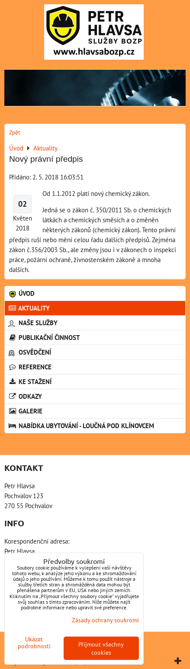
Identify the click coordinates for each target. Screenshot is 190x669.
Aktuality (29, 308)
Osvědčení (29, 352)
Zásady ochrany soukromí (105, 620)
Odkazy (25, 396)
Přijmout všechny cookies (101, 648)
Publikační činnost (44, 337)
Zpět (14, 132)
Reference (30, 366)
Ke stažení (30, 381)
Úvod (21, 293)
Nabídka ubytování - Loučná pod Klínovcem (81, 425)
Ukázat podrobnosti (34, 643)
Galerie (25, 411)
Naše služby (33, 322)
